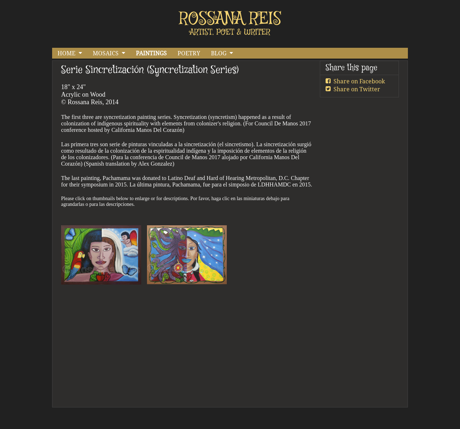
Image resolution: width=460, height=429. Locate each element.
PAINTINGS (151, 53)
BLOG (218, 53)
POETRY (189, 53)
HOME (66, 53)
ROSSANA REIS (230, 19)
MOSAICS (106, 53)
